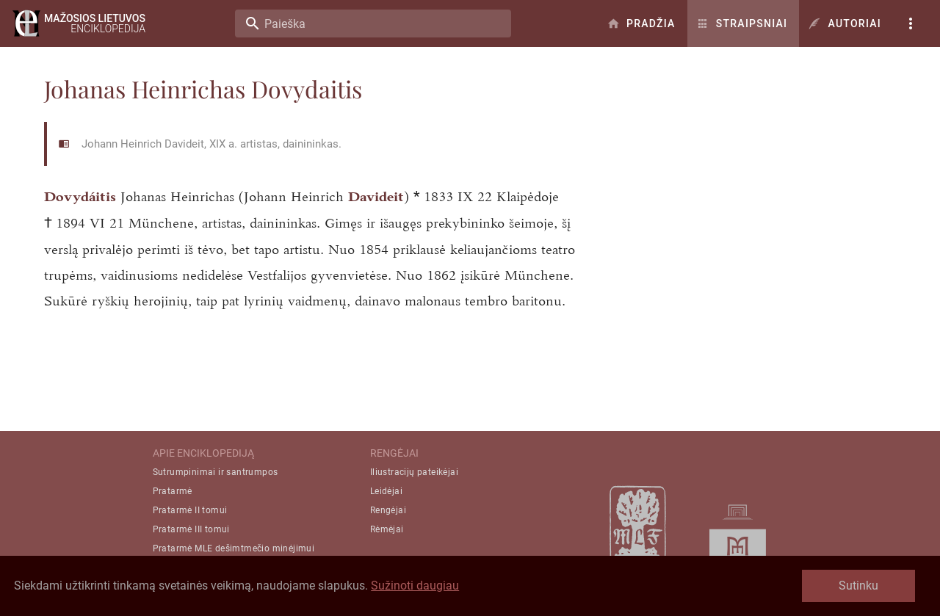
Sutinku (858, 586)
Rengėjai (388, 510)
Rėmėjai (387, 529)
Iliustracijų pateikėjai (414, 472)
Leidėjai (386, 491)
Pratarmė (172, 491)
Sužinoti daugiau (415, 586)
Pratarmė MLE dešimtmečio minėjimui (234, 548)
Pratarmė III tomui (191, 529)
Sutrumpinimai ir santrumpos (215, 472)
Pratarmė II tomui (190, 510)
